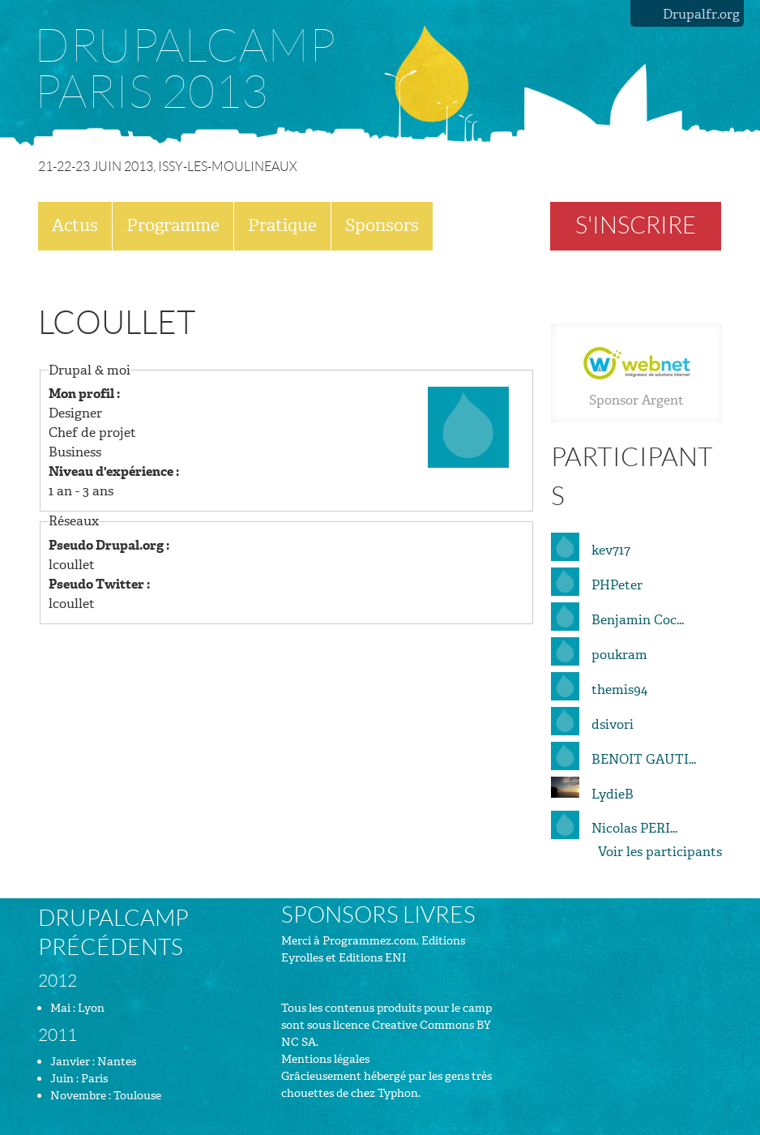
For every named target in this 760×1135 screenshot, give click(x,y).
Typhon (398, 1093)
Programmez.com (369, 941)
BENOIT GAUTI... (643, 759)
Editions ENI (372, 958)
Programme (173, 225)
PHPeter (617, 584)
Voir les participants (660, 851)
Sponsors (382, 225)
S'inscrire (635, 225)
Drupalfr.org (701, 14)
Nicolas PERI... (634, 828)
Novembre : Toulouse (105, 1095)
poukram (619, 654)
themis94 (619, 689)
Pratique (282, 225)
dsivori (612, 724)
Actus (75, 225)
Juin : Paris (79, 1078)
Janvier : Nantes (93, 1061)
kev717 (610, 550)
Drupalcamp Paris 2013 (184, 69)
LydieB (612, 794)
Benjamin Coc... (637, 619)
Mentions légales (325, 1059)
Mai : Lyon (77, 1008)
